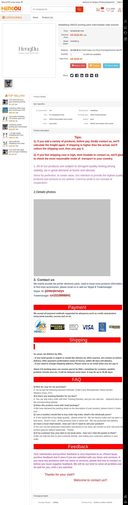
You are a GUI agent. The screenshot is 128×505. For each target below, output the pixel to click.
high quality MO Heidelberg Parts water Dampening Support (17, 142)
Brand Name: (83, 110)
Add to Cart (78, 65)
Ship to (12, 2)
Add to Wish (111, 65)
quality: (85, 119)
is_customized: (41, 110)
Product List (47, 17)
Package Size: (87, 502)
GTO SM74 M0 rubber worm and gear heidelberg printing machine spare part (18, 151)
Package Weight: (44, 502)
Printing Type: (83, 115)
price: (45, 123)
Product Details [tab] (40, 97)
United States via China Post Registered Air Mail (101, 50)
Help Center (122, 2)
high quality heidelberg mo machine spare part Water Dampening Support (17, 117)
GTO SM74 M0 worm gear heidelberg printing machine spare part (17, 101)
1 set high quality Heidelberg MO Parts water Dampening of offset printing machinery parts (18, 134)
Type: (45, 119)
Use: (45, 115)
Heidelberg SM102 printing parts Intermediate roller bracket (18, 126)
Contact (94, 65)
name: (86, 123)
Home (35, 17)
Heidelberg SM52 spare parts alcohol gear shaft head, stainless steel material (17, 109)
